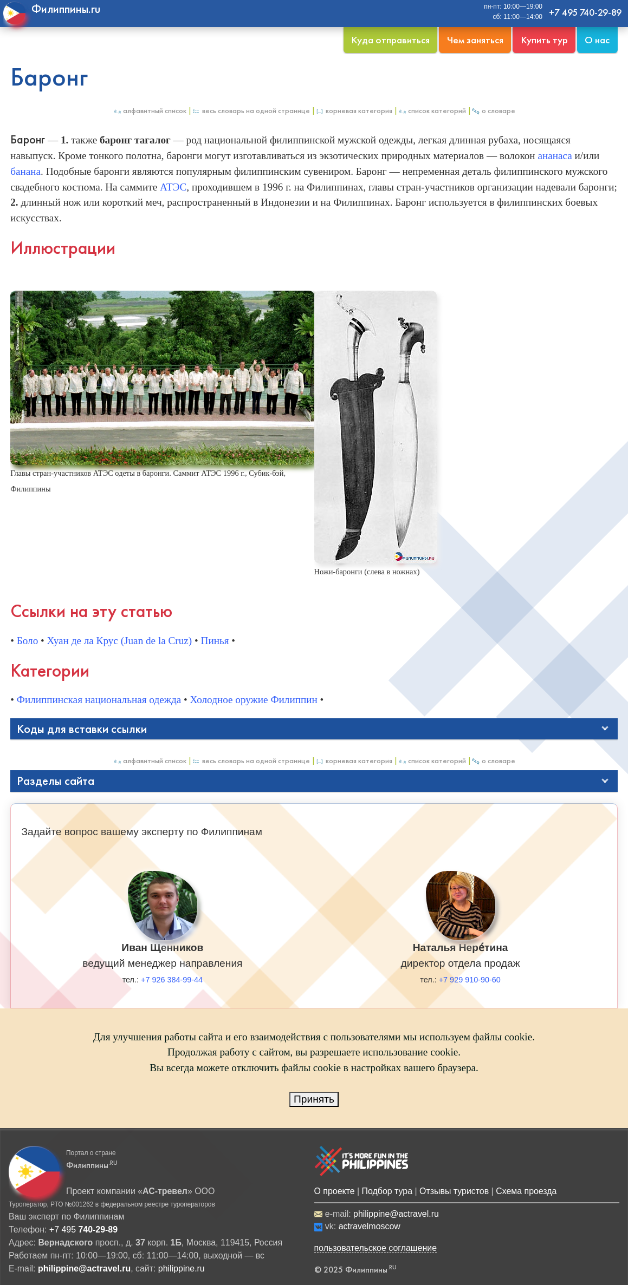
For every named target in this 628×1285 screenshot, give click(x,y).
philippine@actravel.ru (396, 1213)
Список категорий (432, 110)
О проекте (334, 1191)
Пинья (215, 640)
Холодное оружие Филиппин (254, 699)
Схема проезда (526, 1191)
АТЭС (173, 187)
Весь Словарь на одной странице (251, 110)
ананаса (555, 155)
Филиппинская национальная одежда (99, 699)
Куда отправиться (390, 40)
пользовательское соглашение (375, 1248)
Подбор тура (387, 1191)
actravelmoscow (369, 1226)
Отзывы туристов (454, 1191)
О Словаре (493, 110)
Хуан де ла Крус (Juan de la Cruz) (119, 640)
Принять (314, 1099)
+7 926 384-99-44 (172, 979)
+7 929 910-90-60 (470, 979)
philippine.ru (181, 1268)
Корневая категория (353, 110)
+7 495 (83, 1229)
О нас (597, 40)
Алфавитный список (149, 110)
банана (25, 171)
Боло (27, 640)
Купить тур (544, 40)
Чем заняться (475, 40)
